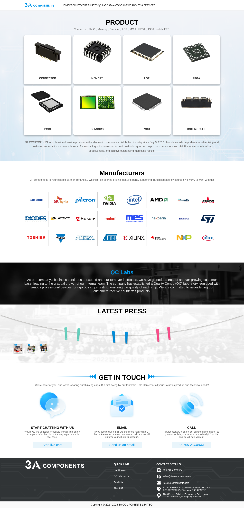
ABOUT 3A (137, 5)
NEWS (127, 5)
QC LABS (103, 5)
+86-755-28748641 (172, 469)
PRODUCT (75, 5)
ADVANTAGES (116, 5)
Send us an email (122, 445)
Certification (120, 470)
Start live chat (52, 445)
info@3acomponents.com (176, 483)
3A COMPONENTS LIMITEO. (136, 504)
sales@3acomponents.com (177, 476)
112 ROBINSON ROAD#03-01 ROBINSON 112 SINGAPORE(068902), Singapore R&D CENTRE (187, 488)
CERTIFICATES (89, 5)
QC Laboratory (121, 476)
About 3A (118, 488)
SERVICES (149, 5)
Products (118, 482)
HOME (65, 5)
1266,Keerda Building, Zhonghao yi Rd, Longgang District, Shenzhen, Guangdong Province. (186, 495)
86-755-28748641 (192, 445)
